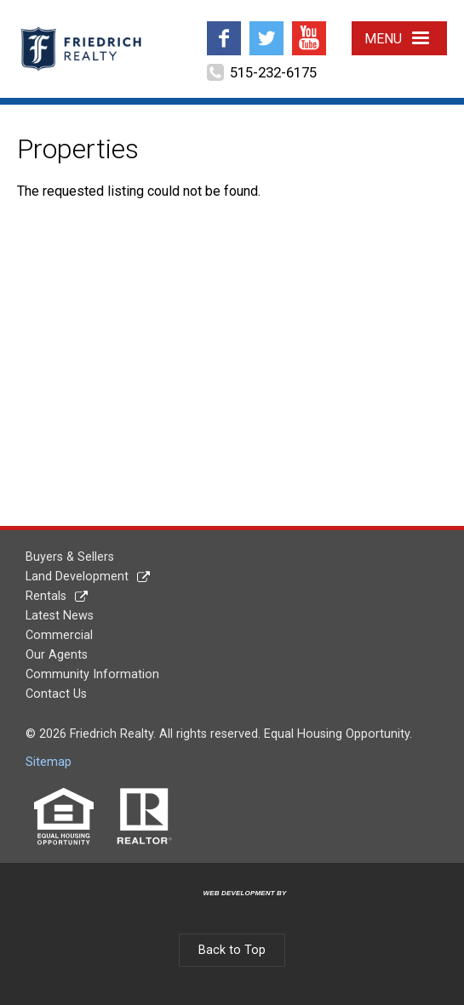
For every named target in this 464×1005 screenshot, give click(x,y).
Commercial (59, 635)
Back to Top (232, 950)
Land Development (77, 576)
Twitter (266, 27)
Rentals (46, 596)
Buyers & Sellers (70, 557)
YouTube (309, 27)
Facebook (224, 27)
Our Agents (57, 655)
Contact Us (56, 694)
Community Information (92, 674)
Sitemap (49, 762)
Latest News (60, 615)
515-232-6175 (273, 72)
